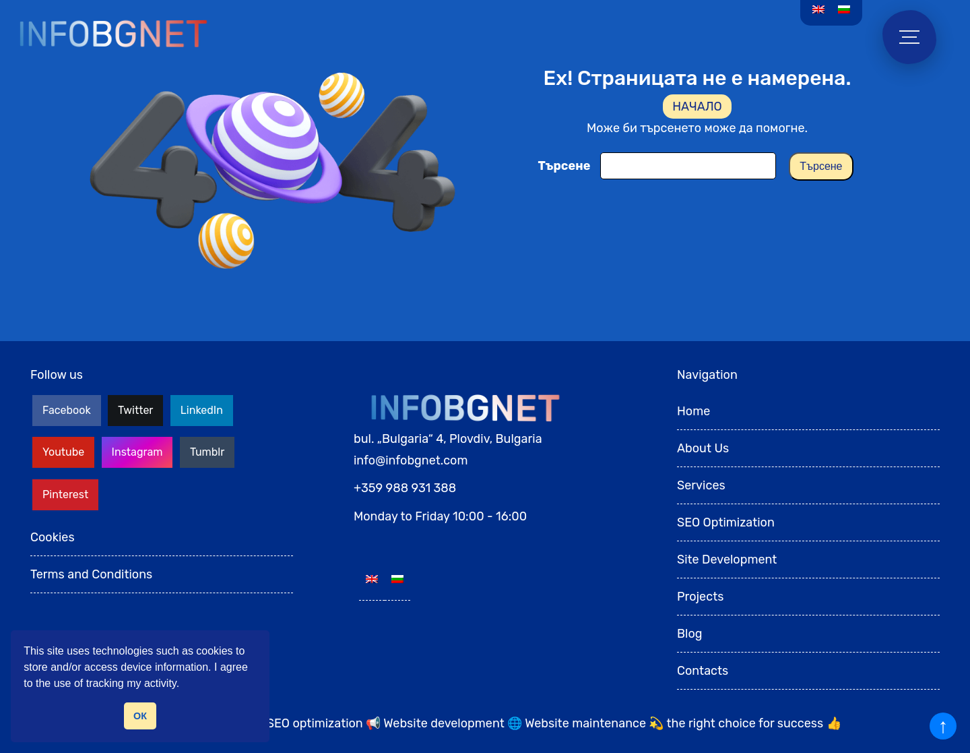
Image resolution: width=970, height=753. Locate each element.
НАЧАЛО (697, 106)
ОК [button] (140, 716)
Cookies (52, 537)
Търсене (564, 165)
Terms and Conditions (91, 574)
